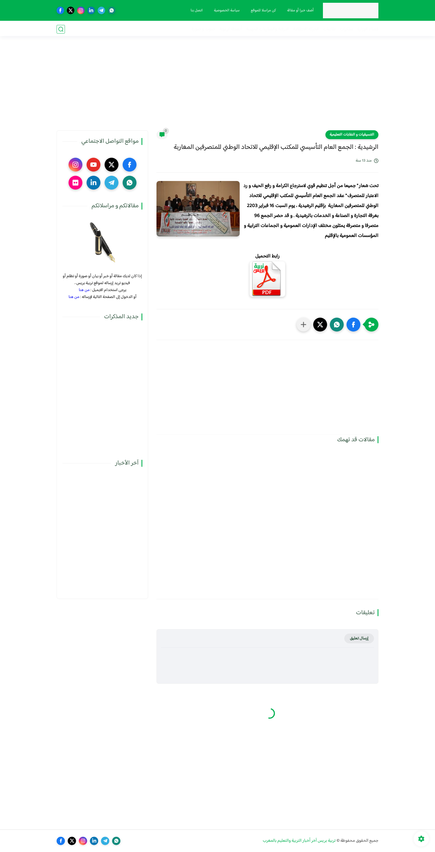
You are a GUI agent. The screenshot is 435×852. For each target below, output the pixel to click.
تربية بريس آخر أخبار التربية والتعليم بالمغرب (299, 841)
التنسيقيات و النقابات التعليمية (352, 134)
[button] (353, 324)
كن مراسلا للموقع (262, 10)
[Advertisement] (217, 87)
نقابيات (329, 29)
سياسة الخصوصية (226, 10)
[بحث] (61, 29)
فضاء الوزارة (367, 29)
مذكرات (346, 29)
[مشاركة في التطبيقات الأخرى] (303, 324)
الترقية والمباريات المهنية (267, 29)
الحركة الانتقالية (306, 29)
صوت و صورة (203, 29)
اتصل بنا (196, 10)
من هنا (84, 290)
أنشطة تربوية (230, 29)
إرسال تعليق (359, 638)
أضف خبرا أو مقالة (300, 10)
